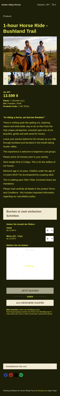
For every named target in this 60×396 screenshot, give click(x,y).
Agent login (52, 391)
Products (7, 16)
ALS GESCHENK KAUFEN (30, 303)
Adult (20, 229)
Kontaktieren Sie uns (16, 366)
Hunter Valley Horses (11, 5)
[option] (10, 78)
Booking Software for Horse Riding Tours (19, 391)
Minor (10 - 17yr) (20, 237)
